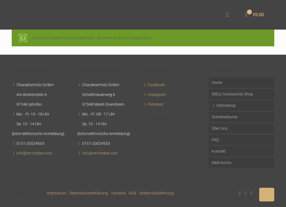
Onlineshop (224, 105)
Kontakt (219, 151)
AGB (132, 193)
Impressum (56, 193)
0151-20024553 (30, 143)
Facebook (156, 85)
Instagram (157, 94)
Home (217, 82)
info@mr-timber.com (34, 153)
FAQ (215, 140)
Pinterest (155, 104)
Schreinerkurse (224, 117)
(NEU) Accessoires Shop (232, 94)
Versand (118, 193)
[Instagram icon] (251, 193)
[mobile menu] (227, 15)
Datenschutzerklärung (88, 193)
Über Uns (219, 128)
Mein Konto (222, 162)
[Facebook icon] (240, 193)
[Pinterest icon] (246, 193)
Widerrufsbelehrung (156, 193)
